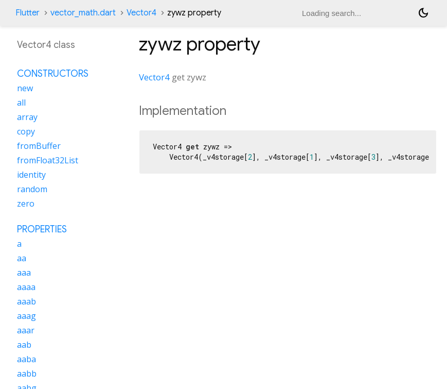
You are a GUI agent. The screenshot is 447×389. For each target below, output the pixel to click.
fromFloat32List (47, 160)
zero (25, 203)
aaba (26, 359)
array (27, 117)
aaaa (26, 287)
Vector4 (141, 13)
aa (21, 258)
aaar (25, 330)
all (21, 102)
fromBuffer (39, 145)
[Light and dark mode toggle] (423, 13)
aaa (24, 272)
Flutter (27, 13)
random (32, 189)
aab (24, 344)
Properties (42, 229)
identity (31, 174)
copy (26, 131)
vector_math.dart (83, 13)
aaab (26, 301)
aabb (27, 373)
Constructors (52, 73)
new (25, 88)
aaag (26, 316)
